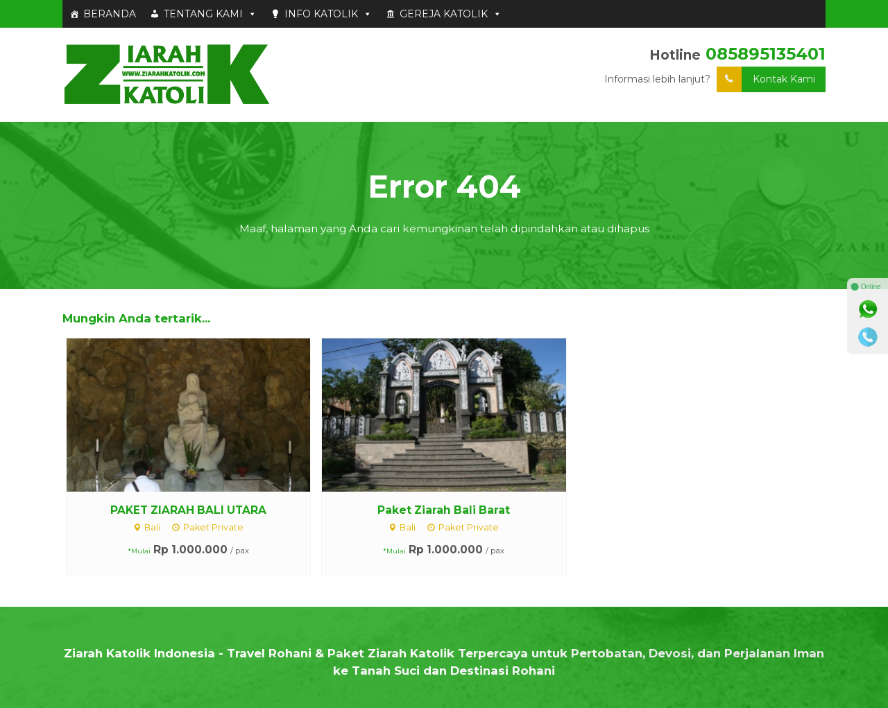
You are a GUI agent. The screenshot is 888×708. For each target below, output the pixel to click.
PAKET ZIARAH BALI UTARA (188, 510)
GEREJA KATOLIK (451, 14)
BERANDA (109, 14)
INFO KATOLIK (328, 14)
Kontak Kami (766, 79)
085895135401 (766, 54)
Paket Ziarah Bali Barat (443, 510)
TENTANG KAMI (210, 14)
